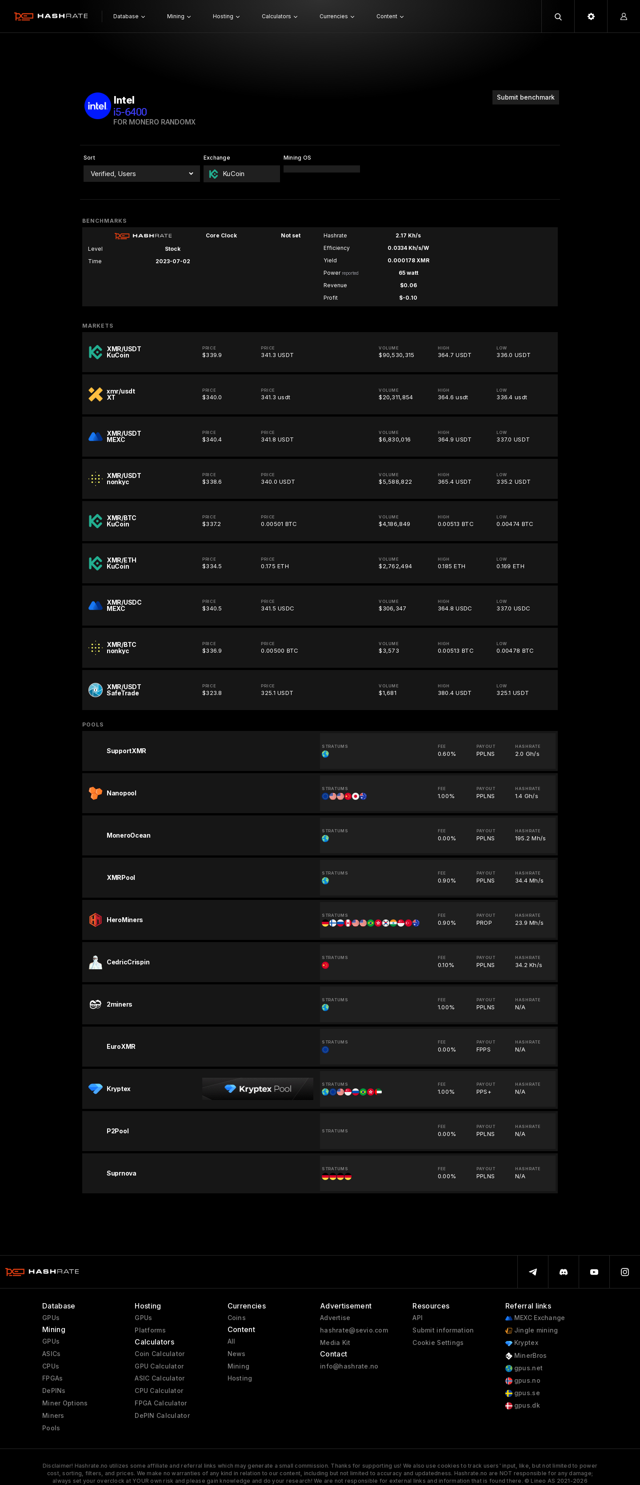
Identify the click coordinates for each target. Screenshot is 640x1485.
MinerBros (526, 1356)
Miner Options (65, 1403)
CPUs (50, 1366)
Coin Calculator (159, 1353)
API (417, 1317)
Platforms (150, 1330)
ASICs (51, 1353)
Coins (237, 1317)
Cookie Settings (438, 1342)
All (232, 1341)
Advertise (335, 1317)
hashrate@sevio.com (354, 1330)
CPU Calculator (159, 1390)
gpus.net (524, 1368)
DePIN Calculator (162, 1415)
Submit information (443, 1330)
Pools (51, 1428)
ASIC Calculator (159, 1378)
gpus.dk (522, 1405)
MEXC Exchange (535, 1318)
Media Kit (335, 1342)
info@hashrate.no (349, 1366)
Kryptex (521, 1343)
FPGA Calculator (161, 1403)
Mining (239, 1366)
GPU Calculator (159, 1366)
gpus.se (522, 1393)
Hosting (240, 1378)
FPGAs (52, 1378)
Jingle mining (531, 1330)
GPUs (51, 1317)
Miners (53, 1415)
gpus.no (522, 1381)
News (237, 1353)
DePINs (54, 1390)
